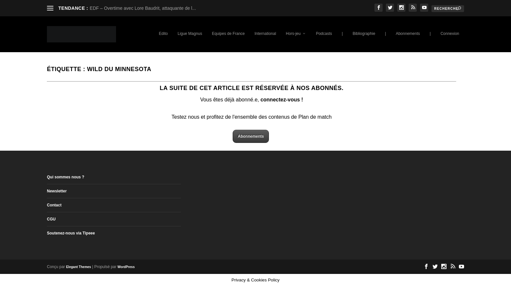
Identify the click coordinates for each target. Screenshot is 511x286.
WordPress (126, 267)
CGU (51, 219)
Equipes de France (228, 33)
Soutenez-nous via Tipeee (71, 233)
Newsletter (57, 191)
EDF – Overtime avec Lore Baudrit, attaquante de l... (143, 8)
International (265, 33)
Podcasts (324, 33)
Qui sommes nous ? (65, 177)
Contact (54, 205)
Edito (163, 33)
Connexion (450, 33)
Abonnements (408, 33)
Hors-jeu (293, 33)
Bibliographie (364, 33)
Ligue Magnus (190, 33)
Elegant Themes (78, 267)
